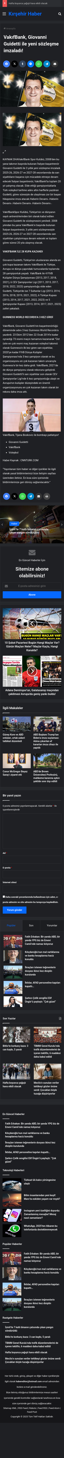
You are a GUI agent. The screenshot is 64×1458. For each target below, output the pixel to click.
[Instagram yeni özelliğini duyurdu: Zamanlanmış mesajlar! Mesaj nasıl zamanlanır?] (12, 1215)
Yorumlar (52, 925)
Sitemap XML (10, 1408)
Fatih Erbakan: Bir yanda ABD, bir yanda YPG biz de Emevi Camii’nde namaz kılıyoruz (42, 940)
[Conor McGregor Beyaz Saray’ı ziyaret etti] (17, 761)
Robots (32, 1408)
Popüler (11, 925)
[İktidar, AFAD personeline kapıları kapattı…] (13, 987)
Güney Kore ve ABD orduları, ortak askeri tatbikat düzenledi (14, 738)
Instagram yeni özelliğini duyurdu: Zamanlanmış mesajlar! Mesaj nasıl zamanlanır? (42, 1214)
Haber (14, 523)
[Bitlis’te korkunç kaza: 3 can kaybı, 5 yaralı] (16, 1034)
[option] (32, 524)
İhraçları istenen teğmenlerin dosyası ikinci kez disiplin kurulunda (40, 971)
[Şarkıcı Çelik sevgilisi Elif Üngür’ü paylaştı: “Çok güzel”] (13, 1001)
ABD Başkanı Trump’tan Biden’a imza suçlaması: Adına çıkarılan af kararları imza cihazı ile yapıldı (46, 741)
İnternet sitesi (10, 882)
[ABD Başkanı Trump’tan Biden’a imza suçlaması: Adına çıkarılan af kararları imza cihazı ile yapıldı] (47, 724)
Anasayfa (9, 28)
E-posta (7, 867)
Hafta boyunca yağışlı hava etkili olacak (28, 3)
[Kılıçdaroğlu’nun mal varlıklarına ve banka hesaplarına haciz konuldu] (13, 956)
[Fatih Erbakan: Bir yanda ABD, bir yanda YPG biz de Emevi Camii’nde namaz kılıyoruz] (13, 941)
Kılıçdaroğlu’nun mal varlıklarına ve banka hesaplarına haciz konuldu (42, 956)
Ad (5, 853)
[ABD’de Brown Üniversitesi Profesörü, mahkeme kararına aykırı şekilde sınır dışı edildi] (47, 761)
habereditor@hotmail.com (29, 1381)
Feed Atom (54, 1408)
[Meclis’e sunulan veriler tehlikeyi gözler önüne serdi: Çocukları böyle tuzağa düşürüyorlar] (47, 1071)
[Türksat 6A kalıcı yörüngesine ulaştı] (12, 1184)
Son (31, 925)
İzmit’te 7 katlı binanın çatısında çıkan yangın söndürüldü (28, 531)
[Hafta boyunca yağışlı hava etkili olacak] (16, 1071)
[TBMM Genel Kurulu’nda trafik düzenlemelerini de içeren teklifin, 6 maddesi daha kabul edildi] (47, 1034)
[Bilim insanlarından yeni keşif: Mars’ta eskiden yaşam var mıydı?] (12, 1200)
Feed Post (32, 1412)
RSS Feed (23, 1408)
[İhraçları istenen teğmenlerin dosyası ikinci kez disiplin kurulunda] (13, 972)
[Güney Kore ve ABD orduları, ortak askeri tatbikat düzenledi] (17, 724)
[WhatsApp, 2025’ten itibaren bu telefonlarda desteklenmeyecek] (12, 1230)
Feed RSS (42, 1408)
